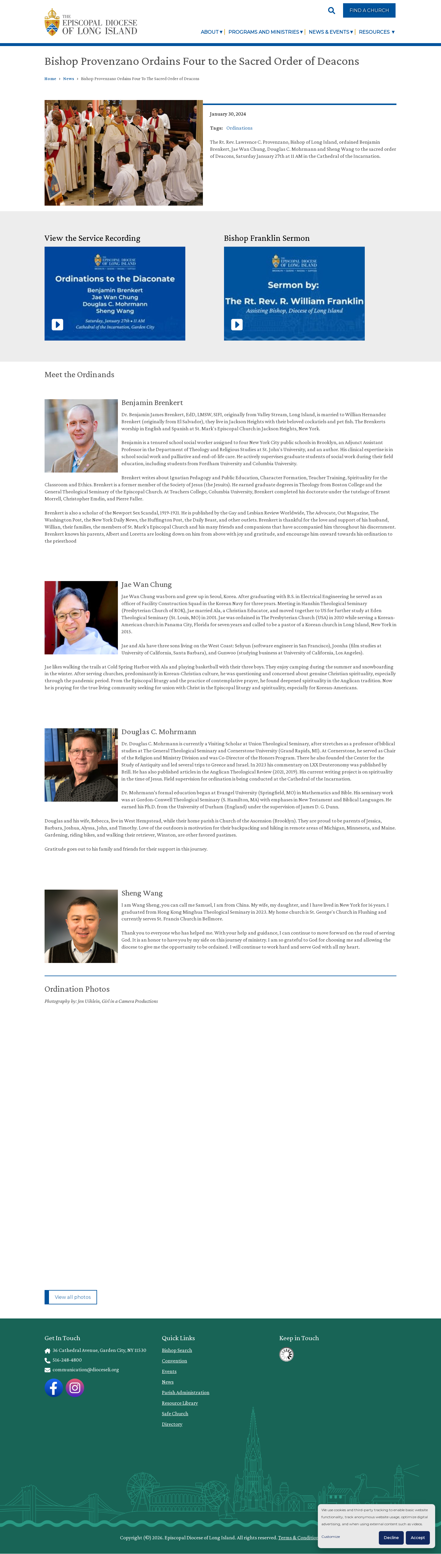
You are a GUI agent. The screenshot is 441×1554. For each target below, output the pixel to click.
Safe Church (175, 1413)
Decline (391, 1537)
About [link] (210, 32)
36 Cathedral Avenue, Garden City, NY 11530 (95, 1350)
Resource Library (180, 1403)
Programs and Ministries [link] (263, 32)
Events (169, 1371)
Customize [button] (330, 1536)
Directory (172, 1424)
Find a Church (369, 10)
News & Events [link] (329, 32)
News (68, 78)
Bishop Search (177, 1350)
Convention (174, 1361)
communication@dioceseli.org (82, 1369)
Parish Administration (185, 1392)
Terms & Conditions (299, 1538)
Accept (418, 1537)
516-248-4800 (63, 1360)
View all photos (73, 1297)
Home (50, 78)
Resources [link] (375, 32)
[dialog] (376, 1526)
